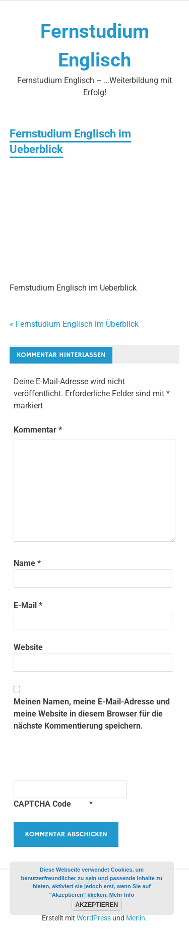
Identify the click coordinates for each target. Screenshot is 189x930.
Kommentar (38, 430)
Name (27, 563)
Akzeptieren (97, 904)
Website (28, 647)
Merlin (135, 918)
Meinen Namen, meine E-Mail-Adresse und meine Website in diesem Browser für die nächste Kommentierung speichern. (92, 714)
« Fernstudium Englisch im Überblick (74, 324)
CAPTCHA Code (42, 804)
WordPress (94, 918)
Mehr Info (122, 895)
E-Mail (28, 605)
